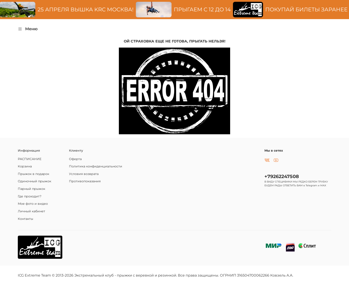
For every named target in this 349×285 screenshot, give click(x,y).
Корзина (25, 166)
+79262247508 (281, 176)
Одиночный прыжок (34, 181)
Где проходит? (29, 196)
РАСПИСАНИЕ (29, 159)
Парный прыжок (31, 189)
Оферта (75, 159)
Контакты (25, 219)
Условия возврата (84, 174)
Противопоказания (85, 181)
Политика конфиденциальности (95, 166)
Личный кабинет (31, 211)
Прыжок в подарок (33, 174)
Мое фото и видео (33, 204)
